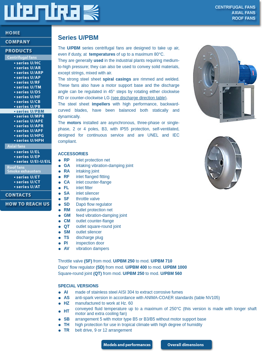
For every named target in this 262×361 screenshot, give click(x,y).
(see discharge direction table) (138, 97)
